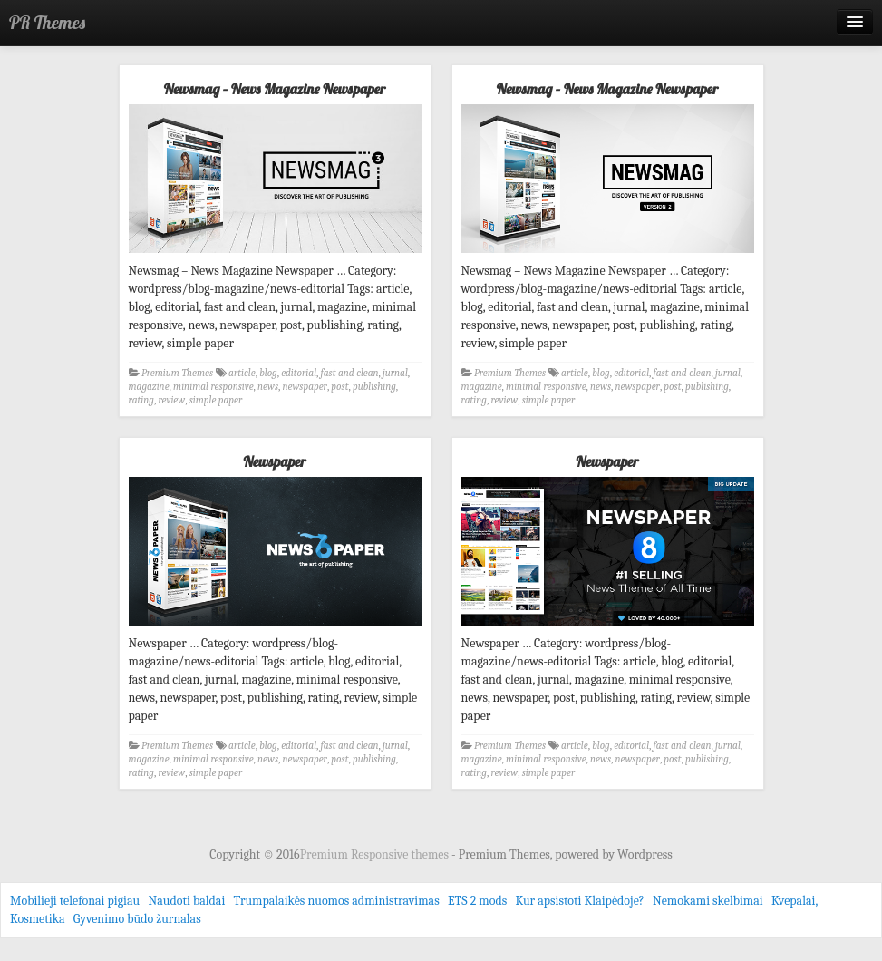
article (242, 373)
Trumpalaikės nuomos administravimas (337, 900)
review (171, 400)
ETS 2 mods (477, 900)
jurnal (395, 373)
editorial (298, 373)
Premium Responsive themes (375, 854)
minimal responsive (213, 387)
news (267, 387)
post (339, 387)
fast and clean (350, 373)
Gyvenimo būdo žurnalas (137, 919)
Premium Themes (177, 373)
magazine (149, 387)
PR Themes (47, 22)
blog (268, 373)
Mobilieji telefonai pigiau (75, 900)
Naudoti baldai (186, 900)
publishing (374, 387)
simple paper (216, 400)
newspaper (305, 387)
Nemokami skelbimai (708, 900)
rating (141, 400)
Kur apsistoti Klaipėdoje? (579, 900)
